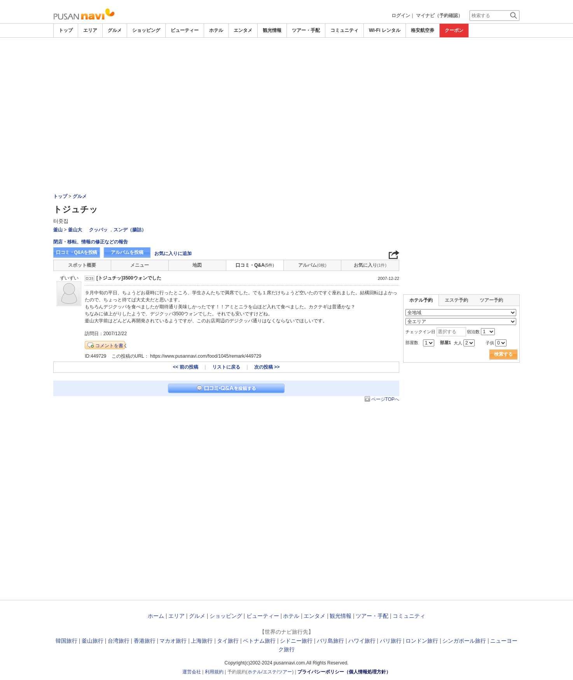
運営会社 (191, 672)
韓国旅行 (66, 641)
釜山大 (75, 229)
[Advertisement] (286, 96)
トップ (66, 30)
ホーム (156, 616)
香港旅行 (144, 641)
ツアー (285, 672)
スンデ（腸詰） (130, 229)
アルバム (312, 265)
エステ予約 (456, 300)
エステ (270, 672)
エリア (90, 30)
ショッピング (146, 30)
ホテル (216, 30)
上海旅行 (202, 641)
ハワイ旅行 (362, 641)
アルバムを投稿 (127, 252)
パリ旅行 (391, 641)
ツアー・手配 (306, 30)
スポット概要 (82, 265)
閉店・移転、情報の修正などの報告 (90, 242)
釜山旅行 (92, 641)
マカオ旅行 (173, 641)
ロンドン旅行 (421, 641)
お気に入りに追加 (173, 253)
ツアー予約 (491, 300)
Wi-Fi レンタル (384, 30)
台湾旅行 (118, 641)
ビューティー (185, 30)
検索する (503, 354)
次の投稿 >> (267, 367)
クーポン (454, 30)
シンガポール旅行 (464, 641)
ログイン (400, 15)
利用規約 (214, 672)
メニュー (139, 265)
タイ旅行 (228, 641)
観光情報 (272, 30)
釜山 (58, 229)
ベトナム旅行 (259, 641)
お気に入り (370, 265)
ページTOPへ (385, 399)
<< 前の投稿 (185, 367)
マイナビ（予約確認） (439, 15)
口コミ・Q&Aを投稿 (76, 252)
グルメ (115, 30)
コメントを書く (111, 345)
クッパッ (98, 229)
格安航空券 (422, 30)
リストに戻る (226, 367)
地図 (197, 265)
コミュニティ (344, 30)
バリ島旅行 (330, 641)
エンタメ (243, 30)
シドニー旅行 (296, 641)
